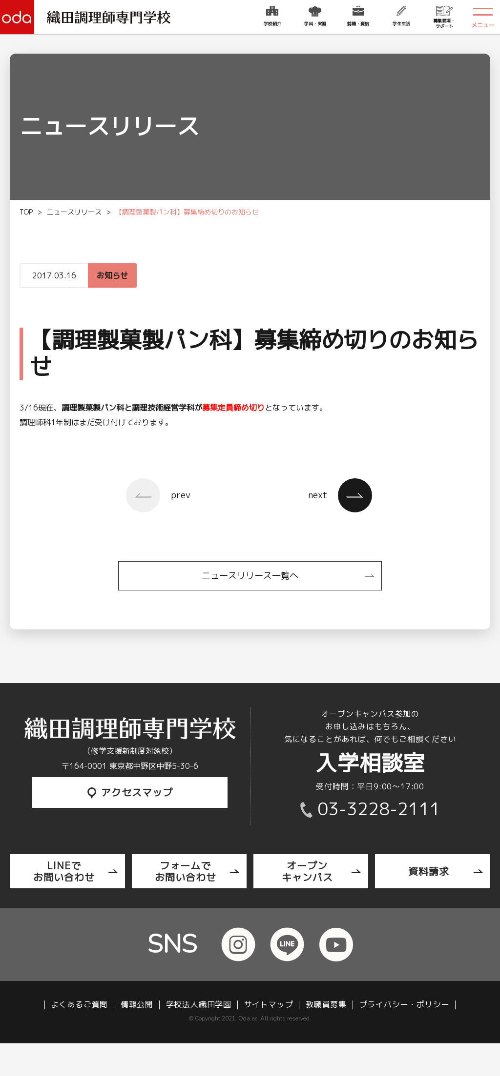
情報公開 (137, 1004)
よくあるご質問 (79, 1004)
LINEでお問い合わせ (64, 871)
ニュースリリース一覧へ (250, 575)
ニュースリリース (74, 211)
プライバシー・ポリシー (404, 1004)
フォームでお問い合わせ (185, 871)
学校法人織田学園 (198, 1004)
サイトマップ (268, 1004)
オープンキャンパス (307, 871)
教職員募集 (326, 1004)
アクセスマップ (130, 792)
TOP (26, 211)
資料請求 (428, 871)
